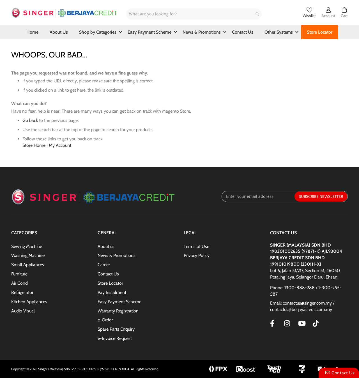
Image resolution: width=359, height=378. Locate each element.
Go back (30, 120)
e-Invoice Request (115, 338)
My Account (60, 145)
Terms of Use (196, 246)
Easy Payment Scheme (119, 301)
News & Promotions (116, 255)
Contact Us (108, 274)
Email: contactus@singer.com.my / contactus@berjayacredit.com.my (302, 306)
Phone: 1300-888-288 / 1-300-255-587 (306, 291)
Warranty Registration (118, 311)
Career (104, 264)
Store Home (33, 145)
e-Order (105, 320)
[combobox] (194, 14)
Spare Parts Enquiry (116, 329)
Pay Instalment (112, 292)
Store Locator (110, 283)
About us (106, 246)
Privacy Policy (197, 255)
